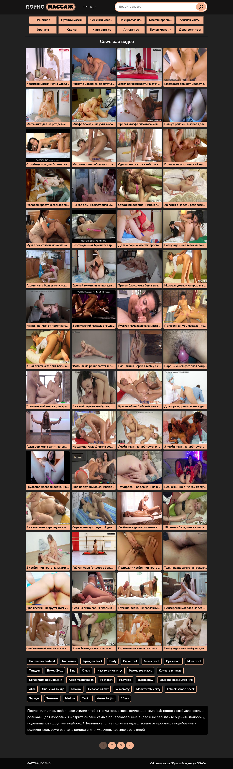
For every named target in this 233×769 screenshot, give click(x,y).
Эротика (43, 30)
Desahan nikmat (98, 689)
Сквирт (72, 30)
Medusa (70, 698)
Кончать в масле (170, 671)
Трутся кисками (160, 30)
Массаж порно (38, 763)
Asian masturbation (81, 680)
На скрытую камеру (132, 20)
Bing (72, 671)
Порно (51, 7)
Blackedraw (145, 680)
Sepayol (34, 698)
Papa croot (130, 661)
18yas (125, 698)
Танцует (34, 671)
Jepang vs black (93, 661)
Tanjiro (86, 698)
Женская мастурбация (191, 20)
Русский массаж (72, 20)
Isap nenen (69, 661)
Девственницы (190, 30)
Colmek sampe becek (181, 689)
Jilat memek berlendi (42, 661)
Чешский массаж (102, 20)
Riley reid (125, 680)
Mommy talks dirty (148, 689)
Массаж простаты (161, 20)
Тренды (89, 7)
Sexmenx (52, 698)
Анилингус (131, 30)
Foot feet (106, 680)
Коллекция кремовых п (45, 680)
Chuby (86, 671)
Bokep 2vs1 (55, 671)
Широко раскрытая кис (176, 680)
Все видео (43, 20)
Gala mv (76, 689)
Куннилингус (101, 30)
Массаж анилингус (109, 671)
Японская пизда (53, 689)
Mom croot (194, 661)
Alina (32, 689)
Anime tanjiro (105, 698)
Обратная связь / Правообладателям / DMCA (178, 763)
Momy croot (151, 661)
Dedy (112, 661)
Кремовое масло (140, 671)
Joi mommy (122, 689)
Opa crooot (173, 661)
